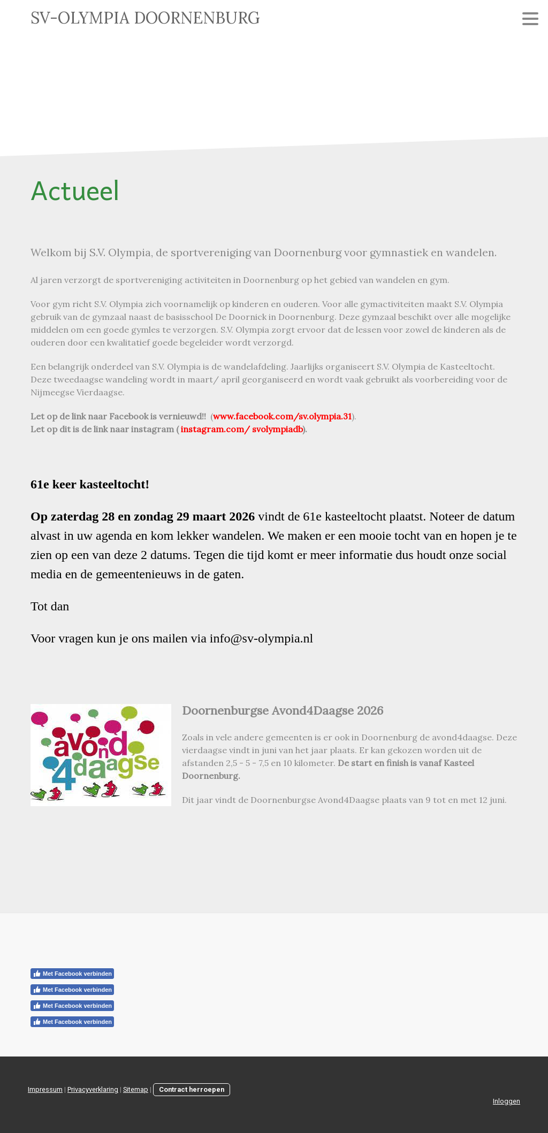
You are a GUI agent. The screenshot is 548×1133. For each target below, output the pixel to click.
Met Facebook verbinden (72, 973)
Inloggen (506, 1101)
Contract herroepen (191, 1089)
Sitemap (135, 1089)
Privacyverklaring (92, 1089)
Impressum (45, 1089)
